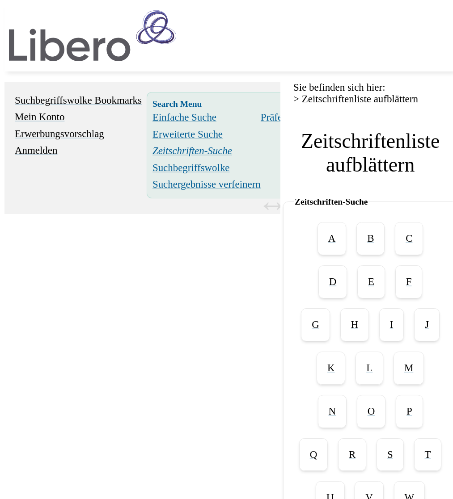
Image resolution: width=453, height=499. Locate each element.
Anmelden (36, 150)
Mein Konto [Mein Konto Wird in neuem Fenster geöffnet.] (39, 116)
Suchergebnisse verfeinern (206, 184)
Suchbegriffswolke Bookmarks (78, 100)
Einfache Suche (184, 117)
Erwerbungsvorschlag (59, 133)
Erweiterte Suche (187, 134)
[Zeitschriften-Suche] (192, 150)
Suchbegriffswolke (191, 167)
